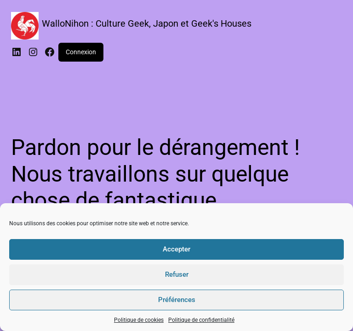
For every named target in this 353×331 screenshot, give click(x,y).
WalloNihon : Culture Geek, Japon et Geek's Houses (146, 23)
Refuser (176, 274)
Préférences (176, 300)
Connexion (81, 52)
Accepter (176, 249)
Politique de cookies (139, 320)
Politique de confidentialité (201, 320)
